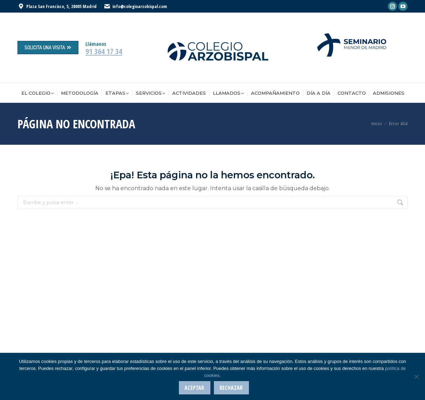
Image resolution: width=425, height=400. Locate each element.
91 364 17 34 (103, 51)
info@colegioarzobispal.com (139, 6)
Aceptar (194, 388)
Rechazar (231, 388)
